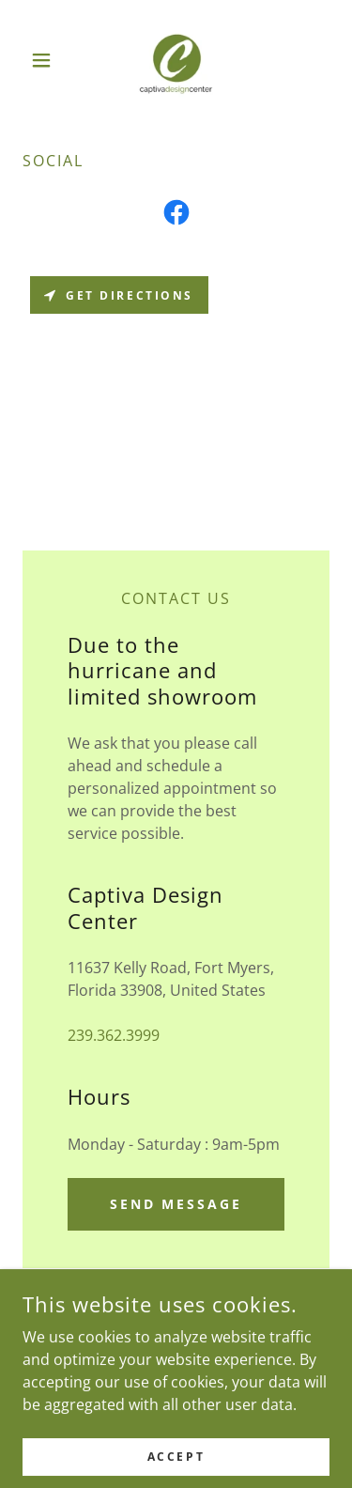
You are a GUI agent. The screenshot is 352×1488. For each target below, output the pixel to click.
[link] (175, 60)
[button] (46, 60)
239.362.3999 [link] (114, 1035)
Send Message (176, 1204)
